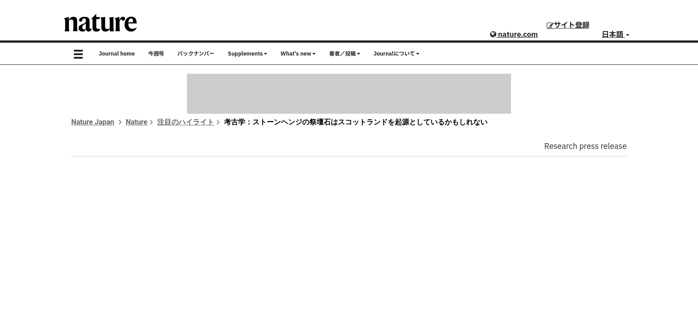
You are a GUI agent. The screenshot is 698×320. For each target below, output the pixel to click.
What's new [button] (298, 54)
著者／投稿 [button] (344, 54)
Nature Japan (92, 122)
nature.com (514, 34)
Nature (137, 122)
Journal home (117, 54)
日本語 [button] (615, 34)
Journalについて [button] (396, 54)
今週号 (156, 54)
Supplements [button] (247, 54)
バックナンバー (196, 54)
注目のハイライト (185, 122)
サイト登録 (568, 25)
